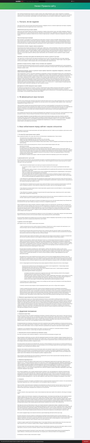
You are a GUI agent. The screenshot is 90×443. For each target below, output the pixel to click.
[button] (35, 1)
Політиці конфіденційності (49, 81)
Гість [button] (72, 1)
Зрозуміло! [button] (86, 441)
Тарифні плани (30, 103)
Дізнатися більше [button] (39, 441)
